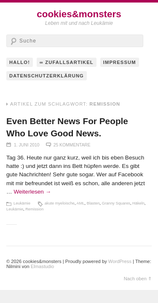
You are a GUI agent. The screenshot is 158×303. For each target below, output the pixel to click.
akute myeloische (60, 203)
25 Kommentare (72, 145)
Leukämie (21, 203)
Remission (34, 209)
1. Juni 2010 (27, 145)
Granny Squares (116, 203)
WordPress (119, 261)
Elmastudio (42, 266)
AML (81, 203)
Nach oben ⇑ (138, 278)
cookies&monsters (79, 14)
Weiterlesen (32, 192)
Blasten (93, 203)
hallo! (19, 62)
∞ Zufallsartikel (67, 62)
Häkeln (138, 203)
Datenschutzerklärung (46, 75)
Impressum (119, 62)
